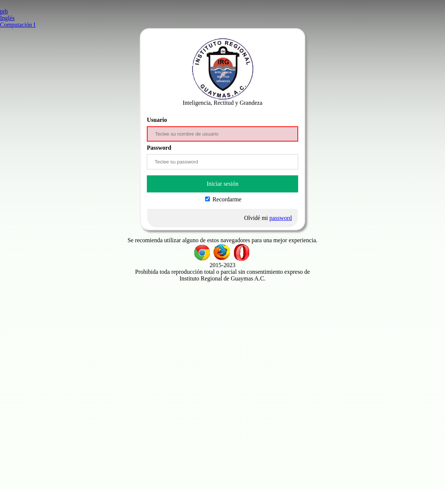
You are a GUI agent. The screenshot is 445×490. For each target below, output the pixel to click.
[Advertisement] (222, 334)
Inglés (7, 18)
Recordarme (223, 199)
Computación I (18, 25)
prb (4, 11)
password (281, 218)
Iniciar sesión (222, 184)
